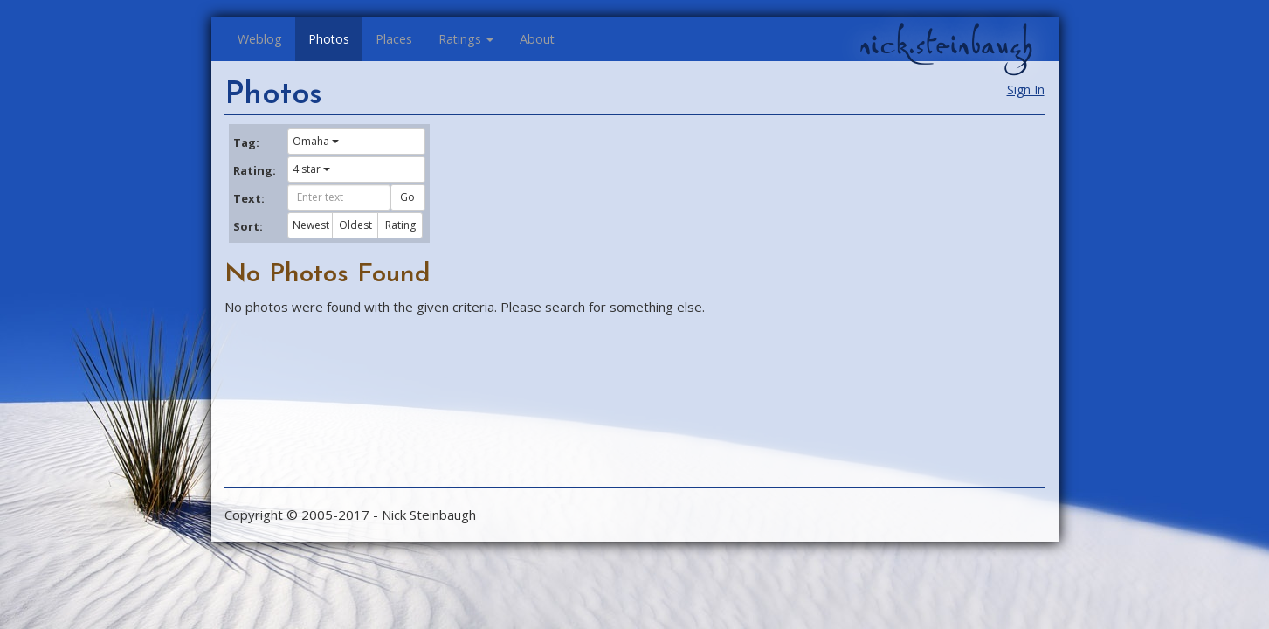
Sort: (248, 226)
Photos (328, 39)
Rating (400, 225)
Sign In (1026, 89)
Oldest (355, 225)
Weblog (260, 39)
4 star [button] (311, 169)
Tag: (246, 142)
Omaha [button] (316, 141)
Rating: (254, 170)
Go (407, 197)
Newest (311, 225)
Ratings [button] (465, 39)
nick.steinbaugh (945, 44)
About (537, 39)
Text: (249, 198)
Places (394, 39)
